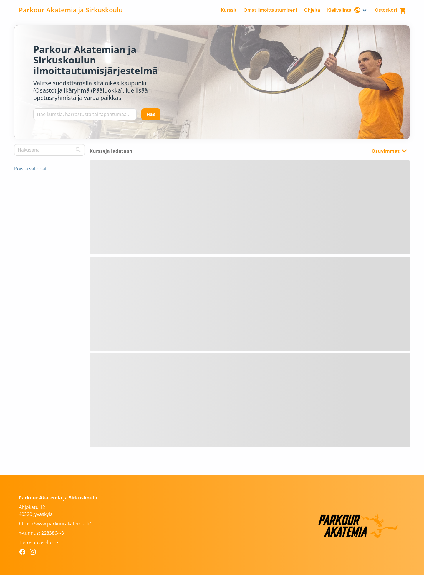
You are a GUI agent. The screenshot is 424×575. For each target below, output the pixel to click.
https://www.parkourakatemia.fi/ (55, 523)
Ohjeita (312, 10)
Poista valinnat (30, 168)
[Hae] (150, 114)
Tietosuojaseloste (38, 542)
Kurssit (228, 10)
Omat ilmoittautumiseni (270, 10)
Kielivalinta (344, 10)
